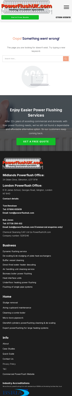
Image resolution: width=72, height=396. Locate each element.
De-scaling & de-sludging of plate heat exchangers (27, 247)
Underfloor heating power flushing (19, 274)
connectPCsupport (62, 393)
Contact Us (8, 350)
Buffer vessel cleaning (13, 251)
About (6, 335)
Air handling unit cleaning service (18, 260)
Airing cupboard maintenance (17, 299)
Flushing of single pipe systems (18, 278)
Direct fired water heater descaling (19, 256)
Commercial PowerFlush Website (18, 365)
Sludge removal (10, 294)
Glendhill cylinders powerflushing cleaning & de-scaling (29, 314)
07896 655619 (63, 17)
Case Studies (9, 340)
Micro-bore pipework (13, 309)
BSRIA (39, 378)
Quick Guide (8, 345)
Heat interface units (12, 269)
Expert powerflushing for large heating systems (25, 319)
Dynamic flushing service (15, 242)
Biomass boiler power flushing (17, 265)
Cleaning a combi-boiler (14, 304)
